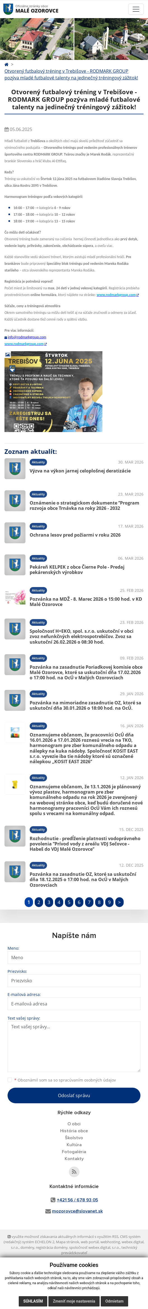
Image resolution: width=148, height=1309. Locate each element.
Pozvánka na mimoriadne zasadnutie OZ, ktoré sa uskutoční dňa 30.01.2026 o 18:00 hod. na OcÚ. (85, 705)
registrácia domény (51, 1247)
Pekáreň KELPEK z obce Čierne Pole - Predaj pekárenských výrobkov (77, 569)
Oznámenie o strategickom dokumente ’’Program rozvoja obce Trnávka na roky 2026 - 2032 (84, 505)
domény (27, 1247)
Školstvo (74, 1138)
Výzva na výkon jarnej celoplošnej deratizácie (80, 471)
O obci (74, 1124)
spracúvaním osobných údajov (87, 1080)
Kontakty (74, 1159)
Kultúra (74, 1145)
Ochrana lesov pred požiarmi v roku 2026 (75, 535)
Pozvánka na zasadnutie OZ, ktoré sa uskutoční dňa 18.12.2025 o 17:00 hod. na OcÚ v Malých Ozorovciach (83, 879)
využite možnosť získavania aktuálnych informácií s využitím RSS (63, 1236)
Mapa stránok (67, 1241)
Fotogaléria (74, 1152)
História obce (74, 1131)
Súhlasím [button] (33, 1301)
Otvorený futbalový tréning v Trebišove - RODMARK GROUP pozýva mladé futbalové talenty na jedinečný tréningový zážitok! (71, 74)
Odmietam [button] (114, 1301)
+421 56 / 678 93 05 (77, 1200)
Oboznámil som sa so (65, 1080)
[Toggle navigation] (136, 9)
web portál (90, 1241)
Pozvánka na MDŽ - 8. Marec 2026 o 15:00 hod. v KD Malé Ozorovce (86, 601)
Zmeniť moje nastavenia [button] (74, 1301)
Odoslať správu (74, 1095)
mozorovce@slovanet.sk (77, 1211)
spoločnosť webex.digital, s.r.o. (94, 1247)
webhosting (110, 1241)
